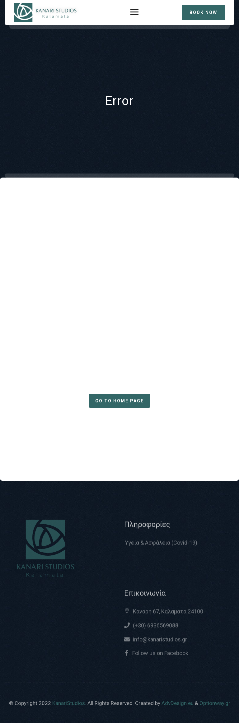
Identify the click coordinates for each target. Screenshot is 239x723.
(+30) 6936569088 (155, 627)
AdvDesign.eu (178, 703)
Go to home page (119, 400)
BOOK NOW (203, 12)
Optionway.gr (214, 703)
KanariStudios (68, 703)
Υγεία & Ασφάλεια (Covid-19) (161, 545)
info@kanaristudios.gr (160, 641)
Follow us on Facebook (159, 655)
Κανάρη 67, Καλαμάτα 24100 (168, 613)
